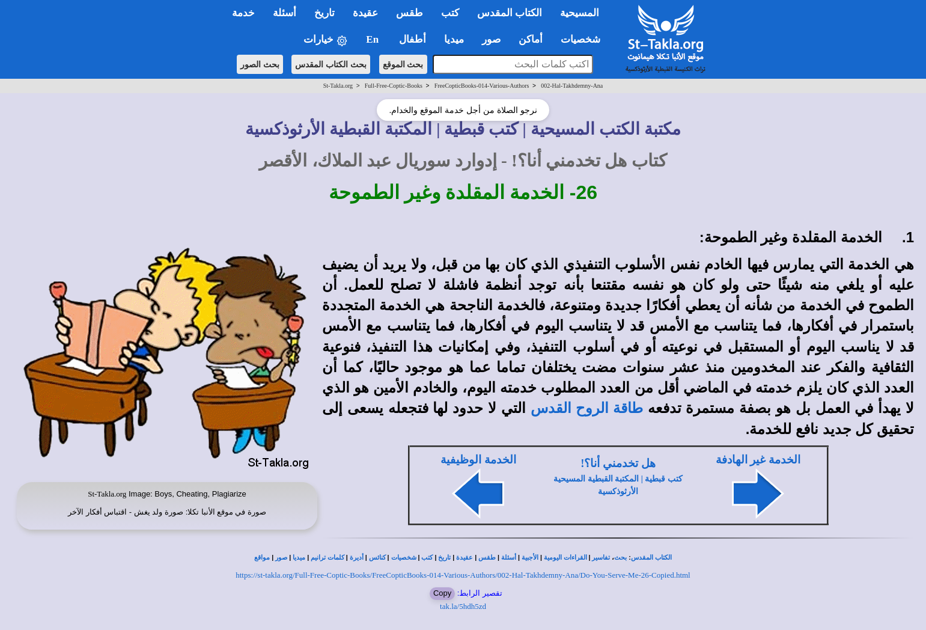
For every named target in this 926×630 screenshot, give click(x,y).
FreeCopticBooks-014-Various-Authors (481, 85)
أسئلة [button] (284, 13)
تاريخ (444, 557)
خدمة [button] (243, 13)
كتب (427, 557)
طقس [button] (409, 13)
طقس (487, 557)
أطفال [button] (412, 39)
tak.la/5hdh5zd (463, 606)
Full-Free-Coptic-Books (393, 85)
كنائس (377, 557)
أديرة (357, 557)
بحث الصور (259, 64)
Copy (442, 593)
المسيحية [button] (579, 13)
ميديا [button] (454, 39)
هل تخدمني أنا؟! (618, 463)
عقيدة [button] (365, 13)
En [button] (373, 39)
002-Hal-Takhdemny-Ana (572, 85)
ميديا (299, 557)
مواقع (262, 557)
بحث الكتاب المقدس (331, 64)
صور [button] (491, 39)
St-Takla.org (338, 85)
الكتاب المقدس (651, 557)
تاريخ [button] (324, 13)
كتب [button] (450, 13)
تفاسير (601, 557)
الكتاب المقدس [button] (509, 13)
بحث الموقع (403, 64)
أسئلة (508, 557)
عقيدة (464, 557)
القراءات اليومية (565, 557)
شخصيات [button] (584, 39)
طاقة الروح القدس (587, 408)
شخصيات (403, 557)
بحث (620, 557)
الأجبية (530, 557)
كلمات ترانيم (327, 557)
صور (281, 557)
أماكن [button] (531, 39)
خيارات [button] (325, 40)
